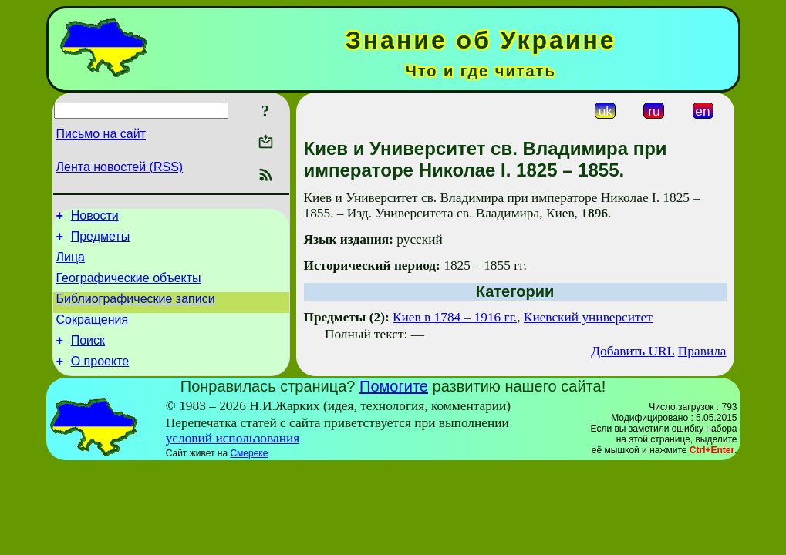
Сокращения (92, 333)
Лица (71, 264)
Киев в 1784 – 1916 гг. (455, 317)
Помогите (393, 404)
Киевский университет (588, 317)
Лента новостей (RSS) (120, 166)
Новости (95, 217)
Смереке (249, 471)
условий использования (233, 456)
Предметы (100, 240)
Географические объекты (128, 287)
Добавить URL (632, 351)
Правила (702, 351)
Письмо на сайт (101, 133)
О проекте (100, 379)
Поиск (88, 356)
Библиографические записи (135, 310)
